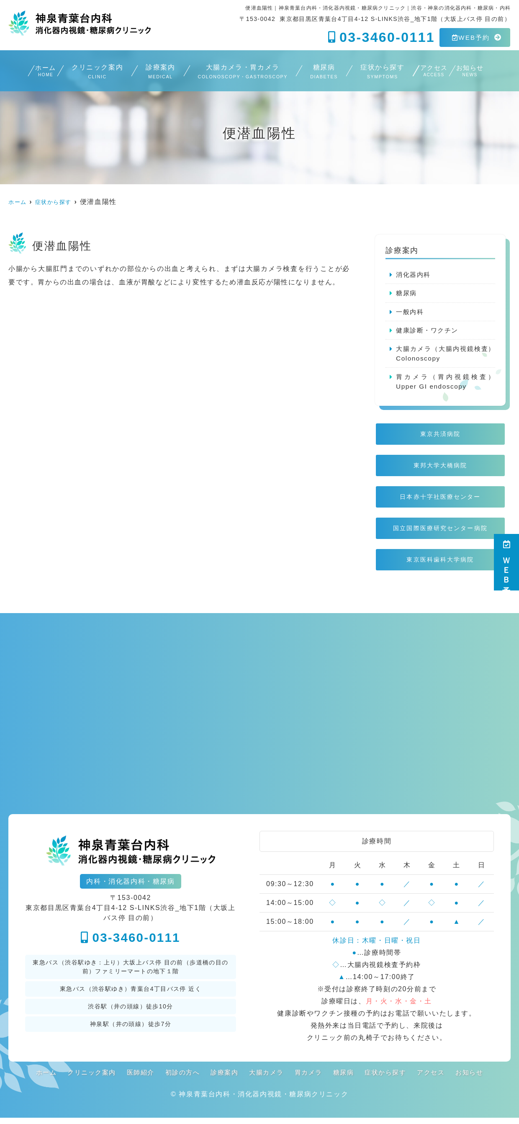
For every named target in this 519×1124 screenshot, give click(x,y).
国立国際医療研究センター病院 (440, 533)
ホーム (30, 72)
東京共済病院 (440, 437)
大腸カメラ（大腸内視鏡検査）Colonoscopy (445, 354)
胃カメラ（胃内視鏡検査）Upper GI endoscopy (445, 383)
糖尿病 (315, 72)
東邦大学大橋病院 (440, 469)
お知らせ (484, 72)
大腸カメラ (267, 1078)
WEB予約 (471, 37)
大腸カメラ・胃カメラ (234, 72)
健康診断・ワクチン (429, 331)
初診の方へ (178, 1078)
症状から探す (374, 72)
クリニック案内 (89, 72)
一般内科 (410, 312)
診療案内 (152, 72)
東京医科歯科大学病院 (440, 565)
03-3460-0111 (130, 943)
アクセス (432, 72)
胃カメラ (311, 1078)
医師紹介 (134, 1078)
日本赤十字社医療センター (440, 501)
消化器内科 (414, 274)
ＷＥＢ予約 (506, 562)
